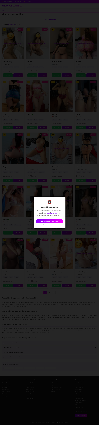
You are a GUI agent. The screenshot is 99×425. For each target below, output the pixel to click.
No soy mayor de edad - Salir (49, 224)
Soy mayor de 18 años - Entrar (49, 221)
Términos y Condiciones (52, 213)
